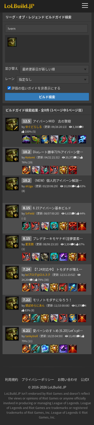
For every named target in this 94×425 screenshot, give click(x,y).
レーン (10, 78)
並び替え (11, 68)
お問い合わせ (67, 379)
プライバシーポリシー (38, 379)
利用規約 (11, 379)
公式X (85, 379)
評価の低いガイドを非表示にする (36, 88)
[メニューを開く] (86, 5)
